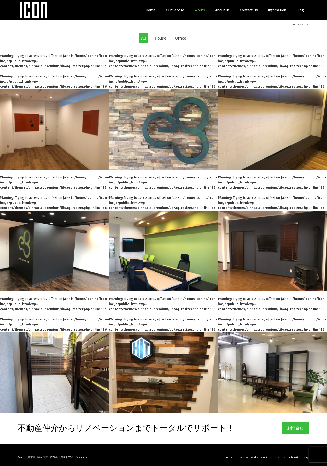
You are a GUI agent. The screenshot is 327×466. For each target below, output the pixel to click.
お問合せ (295, 428)
